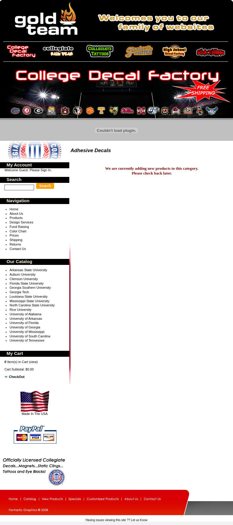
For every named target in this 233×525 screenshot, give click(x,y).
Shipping (16, 240)
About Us (16, 213)
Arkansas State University (28, 270)
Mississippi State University (29, 301)
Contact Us (18, 249)
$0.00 (29, 369)
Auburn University (23, 274)
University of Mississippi (27, 331)
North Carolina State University (32, 305)
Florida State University (27, 283)
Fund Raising (19, 226)
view (33, 362)
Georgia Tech (19, 292)
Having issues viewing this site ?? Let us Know (117, 520)
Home (14, 209)
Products (16, 218)
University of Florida (24, 323)
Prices (14, 235)
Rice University (20, 309)
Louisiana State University (28, 296)
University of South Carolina (30, 336)
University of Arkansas (26, 318)
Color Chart (18, 231)
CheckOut (16, 377)
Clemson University (24, 279)
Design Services (21, 222)
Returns (15, 244)
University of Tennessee (27, 340)
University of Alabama (25, 314)
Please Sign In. (41, 170)
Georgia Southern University (30, 287)
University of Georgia (25, 327)
